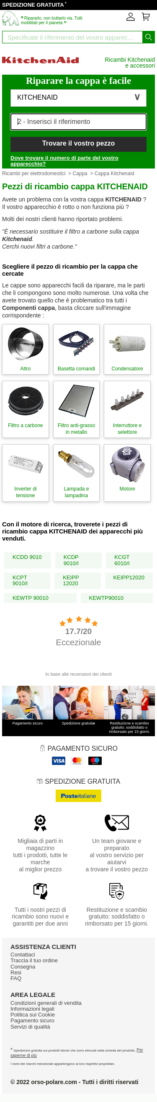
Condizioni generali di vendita (46, 1003)
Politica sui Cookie (32, 1014)
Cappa (79, 173)
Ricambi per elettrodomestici (33, 173)
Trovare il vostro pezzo (78, 143)
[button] (78, 98)
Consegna (22, 967)
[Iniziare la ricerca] (148, 37)
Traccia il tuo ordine (34, 960)
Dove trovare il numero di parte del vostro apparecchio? (64, 161)
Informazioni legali (32, 1009)
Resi (15, 972)
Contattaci (22, 954)
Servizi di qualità (30, 1027)
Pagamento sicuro (32, 1020)
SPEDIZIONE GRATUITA (33, 5)
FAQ (15, 978)
